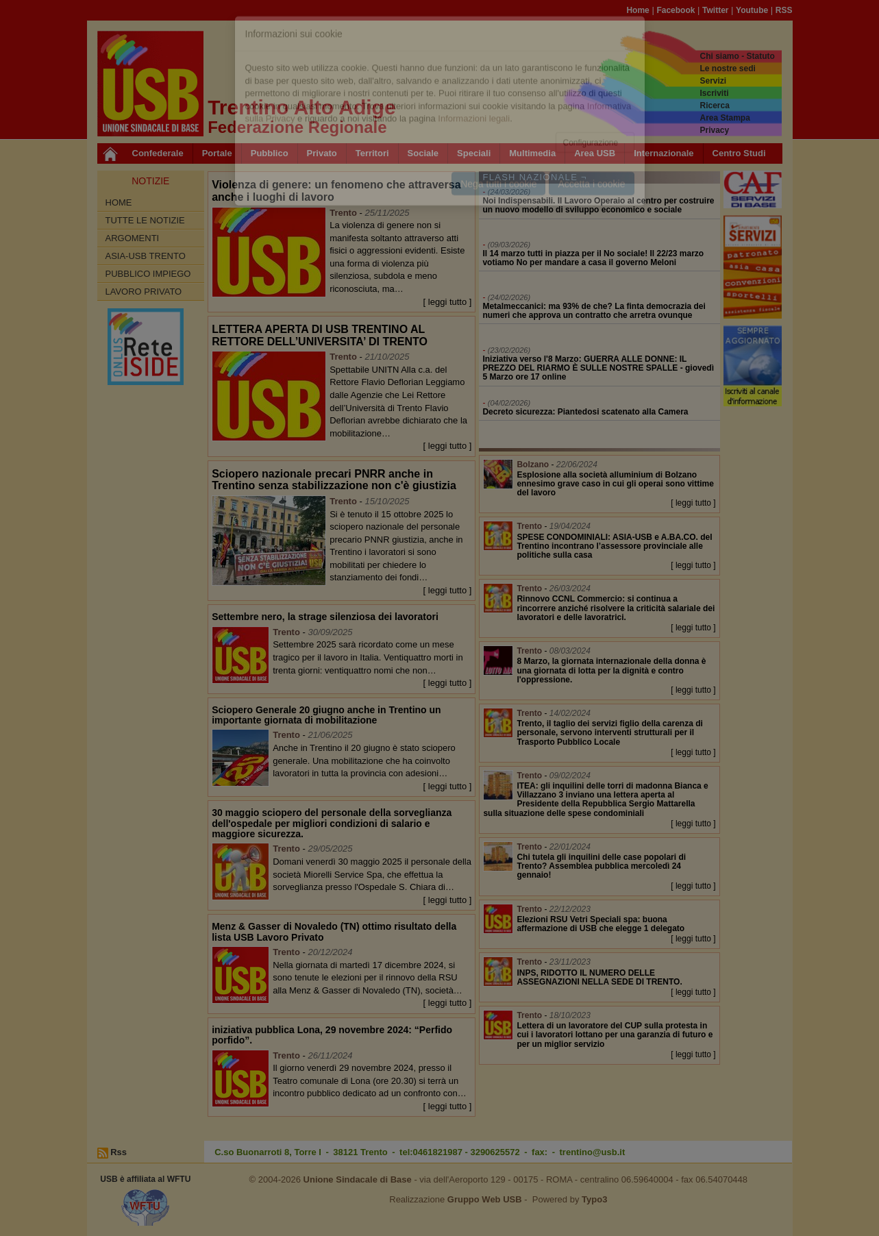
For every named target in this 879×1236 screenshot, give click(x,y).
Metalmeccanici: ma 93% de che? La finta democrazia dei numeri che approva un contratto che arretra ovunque (593, 310)
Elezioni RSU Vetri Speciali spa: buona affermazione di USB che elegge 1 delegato (600, 924)
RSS (784, 10)
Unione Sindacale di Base (358, 1179)
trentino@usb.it (593, 1152)
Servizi (713, 81)
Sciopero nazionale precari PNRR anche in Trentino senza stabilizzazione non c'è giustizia (334, 480)
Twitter (715, 10)
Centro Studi (739, 153)
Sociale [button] (423, 153)
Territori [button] (372, 153)
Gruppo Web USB (484, 1199)
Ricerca (714, 105)
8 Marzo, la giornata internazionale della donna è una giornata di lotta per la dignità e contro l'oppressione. (611, 670)
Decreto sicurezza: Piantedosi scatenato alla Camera (585, 412)
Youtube (752, 10)
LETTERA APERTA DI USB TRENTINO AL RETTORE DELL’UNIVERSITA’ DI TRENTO (320, 335)
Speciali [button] (474, 153)
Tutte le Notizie (145, 220)
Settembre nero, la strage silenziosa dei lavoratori (325, 616)
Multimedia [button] (532, 153)
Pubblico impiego (148, 274)
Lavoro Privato (144, 291)
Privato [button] (322, 153)
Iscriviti (714, 93)
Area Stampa (725, 118)
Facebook (675, 10)
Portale (217, 153)
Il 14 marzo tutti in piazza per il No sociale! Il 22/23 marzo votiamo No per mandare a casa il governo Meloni (593, 258)
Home (637, 10)
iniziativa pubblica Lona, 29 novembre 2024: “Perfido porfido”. (332, 1035)
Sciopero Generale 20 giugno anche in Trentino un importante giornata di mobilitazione (326, 715)
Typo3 (594, 1199)
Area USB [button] (594, 153)
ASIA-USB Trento (146, 256)
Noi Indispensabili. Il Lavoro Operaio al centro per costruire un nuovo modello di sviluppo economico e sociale (598, 205)
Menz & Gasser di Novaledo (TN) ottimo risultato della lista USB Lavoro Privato (334, 931)
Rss (118, 1152)
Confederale (158, 153)
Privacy (714, 130)
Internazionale (663, 153)
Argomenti (133, 238)
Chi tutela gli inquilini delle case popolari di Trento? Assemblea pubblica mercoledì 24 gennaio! (601, 866)
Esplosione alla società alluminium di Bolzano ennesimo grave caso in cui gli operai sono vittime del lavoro (615, 483)
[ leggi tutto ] (447, 302)
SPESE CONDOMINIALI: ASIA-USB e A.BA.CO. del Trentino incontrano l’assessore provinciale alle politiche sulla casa (614, 546)
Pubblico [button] (269, 153)
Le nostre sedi (727, 68)
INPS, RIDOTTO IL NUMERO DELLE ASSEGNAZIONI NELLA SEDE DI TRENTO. (599, 977)
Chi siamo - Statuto (737, 56)
